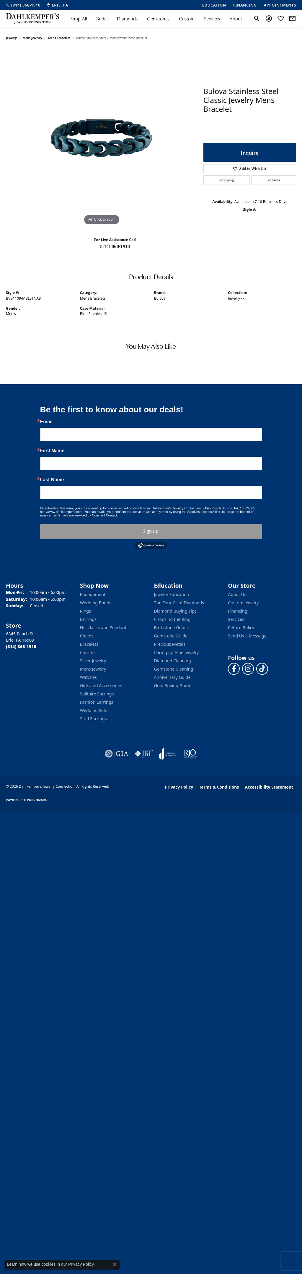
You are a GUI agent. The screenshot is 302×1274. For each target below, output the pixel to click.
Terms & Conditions (219, 787)
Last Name (52, 479)
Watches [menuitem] (88, 677)
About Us (237, 594)
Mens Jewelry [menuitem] (93, 669)
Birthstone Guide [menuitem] (171, 627)
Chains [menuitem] (87, 636)
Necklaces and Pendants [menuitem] (104, 627)
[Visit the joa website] (167, 753)
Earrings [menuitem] (88, 619)
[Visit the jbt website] (143, 753)
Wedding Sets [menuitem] (93, 710)
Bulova (160, 298)
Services (212, 18)
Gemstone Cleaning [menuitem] (173, 669)
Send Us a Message (247, 636)
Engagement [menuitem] (92, 594)
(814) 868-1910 (115, 246)
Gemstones (158, 18)
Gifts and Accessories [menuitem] (101, 685)
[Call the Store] (21, 646)
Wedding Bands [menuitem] (95, 602)
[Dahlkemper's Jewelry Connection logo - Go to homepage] (32, 18)
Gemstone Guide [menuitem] (171, 636)
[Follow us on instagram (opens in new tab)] (248, 669)
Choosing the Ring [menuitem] (172, 619)
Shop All (78, 18)
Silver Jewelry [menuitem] (93, 660)
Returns (273, 180)
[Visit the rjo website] (189, 753)
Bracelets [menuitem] (89, 644)
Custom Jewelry (243, 602)
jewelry (11, 38)
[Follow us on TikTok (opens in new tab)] (262, 669)
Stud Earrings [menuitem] (93, 718)
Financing (237, 611)
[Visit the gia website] (116, 753)
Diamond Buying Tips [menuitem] (175, 611)
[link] (23, 5)
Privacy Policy (179, 787)
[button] (257, 19)
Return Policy (241, 627)
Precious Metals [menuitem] (169, 644)
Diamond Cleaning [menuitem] (172, 660)
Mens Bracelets (59, 38)
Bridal (101, 18)
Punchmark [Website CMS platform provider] (37, 800)
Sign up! (151, 531)
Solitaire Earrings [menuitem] (97, 694)
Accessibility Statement (269, 787)
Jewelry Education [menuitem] (171, 594)
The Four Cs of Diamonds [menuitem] (179, 602)
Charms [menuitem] (87, 652)
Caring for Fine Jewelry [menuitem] (176, 652)
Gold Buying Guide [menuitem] (172, 685)
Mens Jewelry (32, 38)
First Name (52, 450)
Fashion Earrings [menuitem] (96, 702)
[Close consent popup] (115, 1264)
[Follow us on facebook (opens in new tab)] (234, 669)
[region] (101, 138)
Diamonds (127, 18)
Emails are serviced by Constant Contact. (88, 515)
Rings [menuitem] (85, 611)
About (235, 18)
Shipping (226, 180)
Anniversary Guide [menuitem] (172, 677)
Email (46, 421)
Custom (187, 18)
